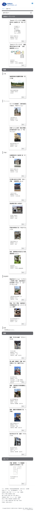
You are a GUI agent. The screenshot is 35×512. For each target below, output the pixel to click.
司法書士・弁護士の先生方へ (7, 502)
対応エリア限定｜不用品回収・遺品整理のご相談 (11, 498)
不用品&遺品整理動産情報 (14, 488)
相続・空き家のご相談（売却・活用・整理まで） (11, 495)
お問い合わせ (22, 488)
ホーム (3, 488)
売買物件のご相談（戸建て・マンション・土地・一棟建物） (13, 492)
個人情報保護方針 (14, 490)
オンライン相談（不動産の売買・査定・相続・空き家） (12, 500)
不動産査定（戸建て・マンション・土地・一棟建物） (11, 497)
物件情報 (7, 488)
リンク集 (20, 490)
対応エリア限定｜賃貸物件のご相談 (9, 493)
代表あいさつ (4, 490)
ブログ (9, 490)
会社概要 (27, 488)
